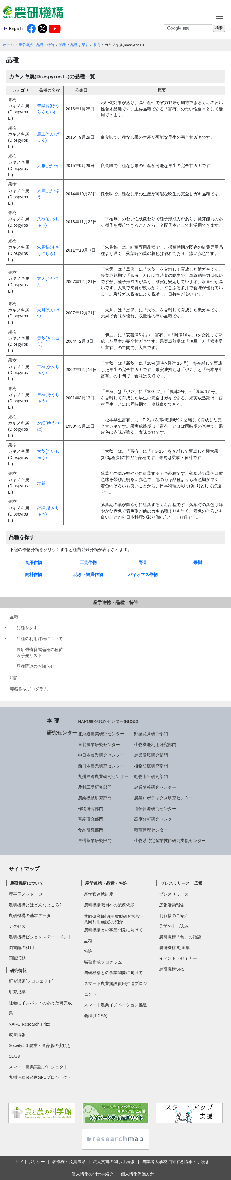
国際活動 (17, 958)
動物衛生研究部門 (151, 776)
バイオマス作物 (143, 574)
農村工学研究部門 (95, 787)
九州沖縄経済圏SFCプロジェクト (40, 1077)
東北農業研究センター (99, 744)
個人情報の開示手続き (93, 1174)
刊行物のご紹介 (174, 915)
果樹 (96, 45)
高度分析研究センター (155, 819)
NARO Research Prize (29, 1024)
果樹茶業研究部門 (95, 840)
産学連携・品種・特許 (36, 45)
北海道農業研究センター (101, 733)
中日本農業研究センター (101, 755)
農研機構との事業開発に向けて (113, 930)
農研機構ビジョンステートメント (40, 936)
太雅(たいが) (49, 165)
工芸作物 (88, 562)
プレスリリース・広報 (181, 883)
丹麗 (41, 482)
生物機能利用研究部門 (155, 744)
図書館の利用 (21, 947)
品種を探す (79, 45)
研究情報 (18, 970)
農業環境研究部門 (151, 755)
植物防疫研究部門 (151, 765)
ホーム (8, 45)
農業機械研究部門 (95, 797)
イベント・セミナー (178, 958)
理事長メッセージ (25, 894)
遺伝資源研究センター (155, 808)
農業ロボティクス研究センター (163, 797)
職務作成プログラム (103, 962)
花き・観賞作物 (88, 574)
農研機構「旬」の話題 (180, 936)
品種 (62, 45)
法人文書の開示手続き (114, 1161)
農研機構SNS (171, 969)
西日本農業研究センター (101, 765)
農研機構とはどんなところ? (35, 905)
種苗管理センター (151, 830)
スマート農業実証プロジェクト (38, 1066)
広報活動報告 (171, 905)
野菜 (143, 562)
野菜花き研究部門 (151, 733)
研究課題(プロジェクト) (31, 981)
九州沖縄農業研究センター (103, 776)
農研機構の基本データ (30, 915)
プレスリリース (174, 894)
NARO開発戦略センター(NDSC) (108, 721)
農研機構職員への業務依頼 (109, 905)
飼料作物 (33, 574)
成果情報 (17, 1034)
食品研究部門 (90, 830)
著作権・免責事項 (69, 1161)
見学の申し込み (174, 926)
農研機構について (27, 883)
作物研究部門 (90, 808)
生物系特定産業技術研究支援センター (170, 840)
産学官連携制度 (98, 894)
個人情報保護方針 (137, 1174)
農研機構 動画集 (174, 947)
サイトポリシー (30, 1161)
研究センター (62, 733)
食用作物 (33, 562)
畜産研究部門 (90, 819)
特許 (88, 951)
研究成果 (17, 992)
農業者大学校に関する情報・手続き (175, 1161)
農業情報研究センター (155, 787)
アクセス (17, 926)
